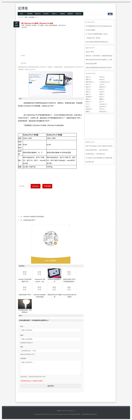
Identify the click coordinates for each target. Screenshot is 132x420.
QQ (87, 106)
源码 (87, 101)
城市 (87, 77)
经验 (100, 94)
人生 (100, 84)
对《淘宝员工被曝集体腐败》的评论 (97, 34)
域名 (87, 87)
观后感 (88, 109)
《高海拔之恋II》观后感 (93, 38)
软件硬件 (46, 13)
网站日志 (78, 13)
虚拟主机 (102, 111)
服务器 (101, 87)
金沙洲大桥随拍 (90, 30)
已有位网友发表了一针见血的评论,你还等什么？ (34, 320)
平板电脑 (47, 186)
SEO (100, 79)
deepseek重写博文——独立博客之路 (97, 150)
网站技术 (38, 13)
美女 (100, 89)
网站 (21, 347)
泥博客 (23, 8)
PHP (100, 109)
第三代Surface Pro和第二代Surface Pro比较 (37, 23)
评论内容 (23, 358)
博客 (87, 79)
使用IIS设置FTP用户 (25, 294)
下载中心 (54, 13)
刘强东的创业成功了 (29, 220)
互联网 (88, 96)
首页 (21, 13)
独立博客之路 (90, 162)
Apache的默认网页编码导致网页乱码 (97, 42)
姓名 (22, 326)
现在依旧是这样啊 (91, 63)
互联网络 (30, 13)
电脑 (87, 111)
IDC (100, 101)
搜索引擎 (88, 82)
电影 (87, 94)
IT (86, 104)
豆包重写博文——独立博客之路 (95, 154)
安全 (87, 84)
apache (101, 106)
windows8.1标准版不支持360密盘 (33, 216)
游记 (100, 96)
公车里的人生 (103, 82)
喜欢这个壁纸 (90, 52)
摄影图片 (70, 13)
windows (35, 186)
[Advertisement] (51, 35)
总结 (100, 92)
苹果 (87, 92)
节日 (87, 89)
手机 (100, 77)
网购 (87, 99)
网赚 (100, 99)
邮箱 (22, 335)
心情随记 (62, 13)
